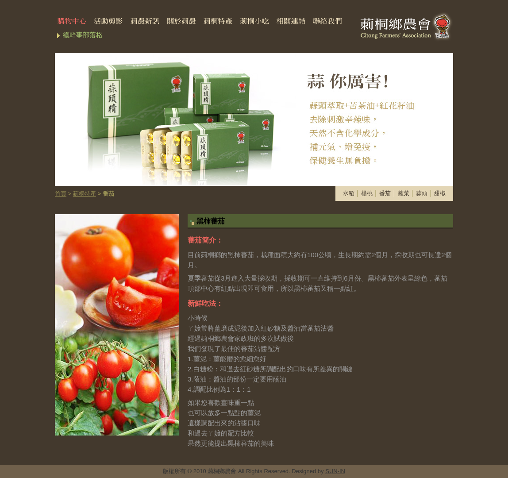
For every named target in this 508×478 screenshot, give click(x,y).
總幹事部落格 (83, 35)
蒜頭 (421, 193)
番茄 (385, 193)
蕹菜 (403, 193)
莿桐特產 (84, 193)
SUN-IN (335, 471)
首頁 (60, 193)
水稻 (348, 193)
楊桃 (367, 193)
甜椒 (440, 193)
